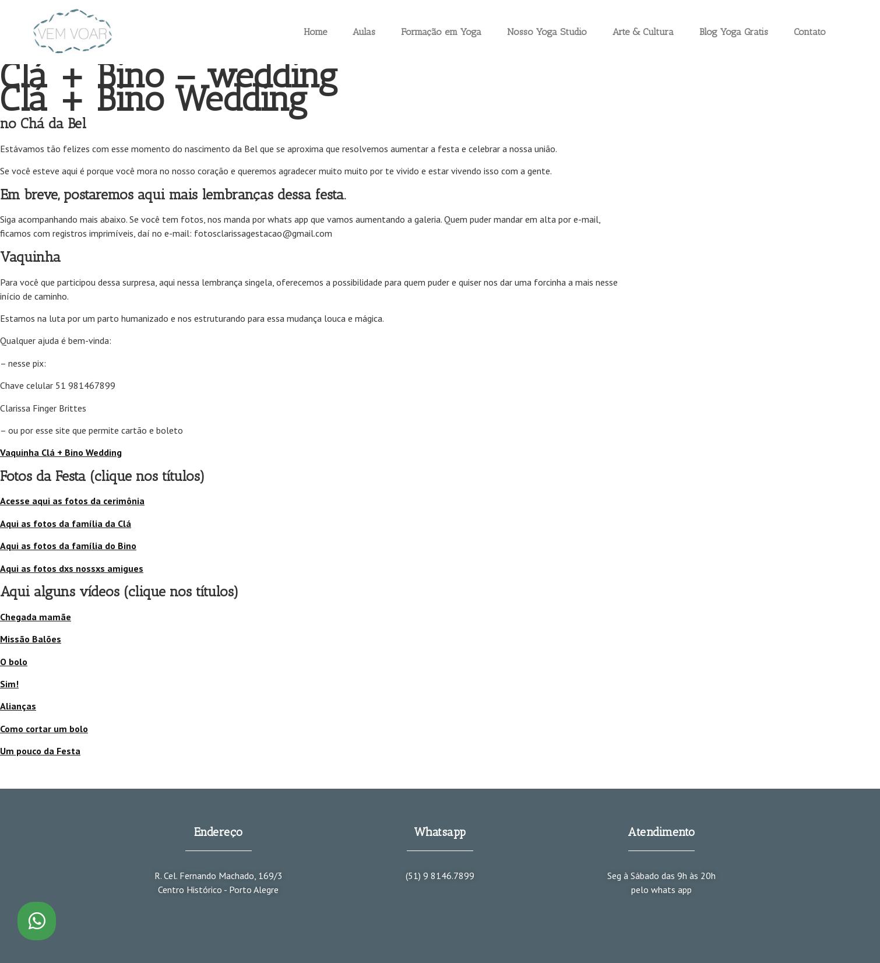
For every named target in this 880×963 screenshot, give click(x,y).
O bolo (13, 661)
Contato (810, 31)
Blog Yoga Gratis (733, 31)
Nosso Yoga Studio (547, 31)
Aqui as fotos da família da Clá (65, 523)
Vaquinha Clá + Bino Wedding (61, 452)
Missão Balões (30, 639)
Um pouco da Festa (40, 751)
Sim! (9, 684)
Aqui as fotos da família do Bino (68, 545)
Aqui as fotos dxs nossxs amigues (71, 568)
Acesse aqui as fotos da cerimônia (72, 501)
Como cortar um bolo (44, 728)
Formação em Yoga (441, 31)
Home (315, 31)
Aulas (364, 31)
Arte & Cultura (643, 31)
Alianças (18, 706)
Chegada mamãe (35, 617)
